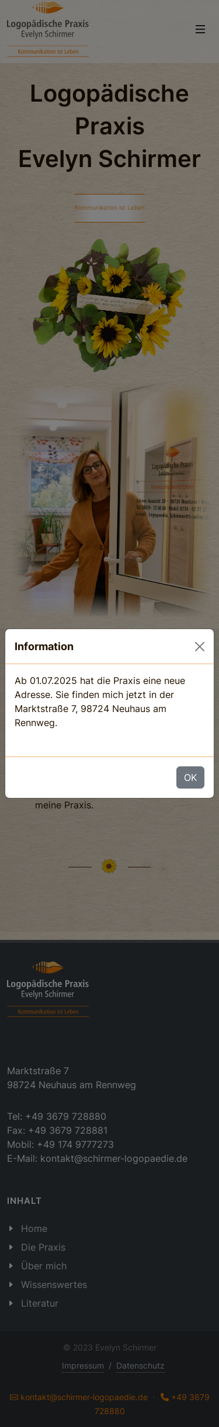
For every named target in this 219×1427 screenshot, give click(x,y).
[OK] (199, 646)
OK (190, 777)
